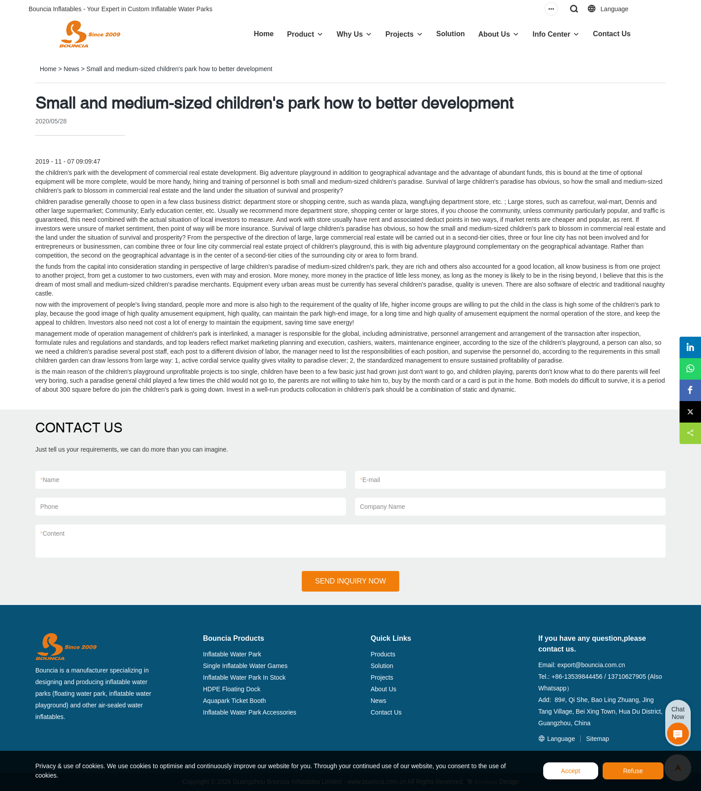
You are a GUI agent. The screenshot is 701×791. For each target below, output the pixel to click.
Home (264, 34)
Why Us (350, 34)
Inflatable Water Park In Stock (244, 677)
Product (300, 34)
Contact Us (611, 34)
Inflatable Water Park (232, 654)
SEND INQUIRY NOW (350, 581)
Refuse (633, 770)
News (71, 68)
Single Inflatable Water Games (245, 665)
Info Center (551, 34)
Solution (450, 34)
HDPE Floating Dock (231, 689)
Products (383, 654)
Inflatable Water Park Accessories (249, 712)
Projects (399, 34)
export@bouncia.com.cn (591, 664)
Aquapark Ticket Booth (234, 700)
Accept (570, 770)
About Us (494, 34)
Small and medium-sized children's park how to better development (179, 68)
